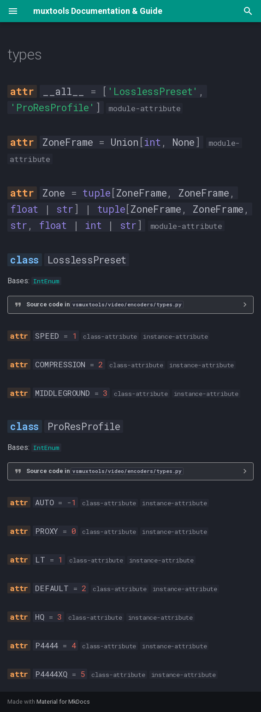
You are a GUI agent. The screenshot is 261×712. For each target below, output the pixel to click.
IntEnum (46, 281)
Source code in (104, 304)
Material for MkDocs (63, 701)
